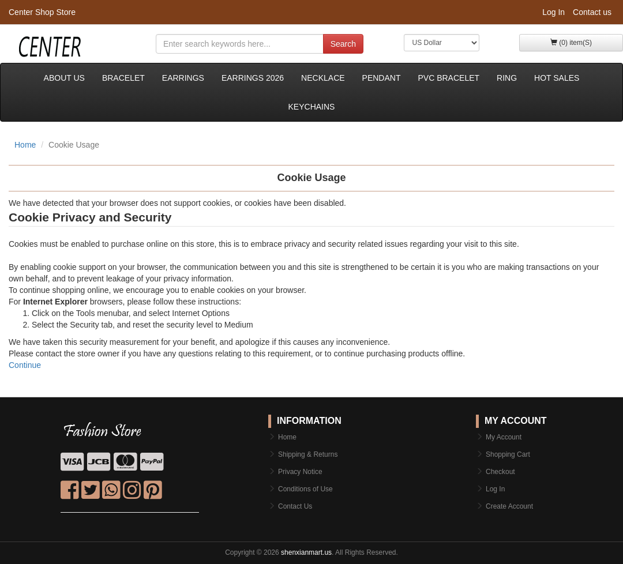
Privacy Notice (300, 472)
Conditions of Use (305, 489)
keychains (311, 106)
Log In (553, 12)
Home (25, 144)
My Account (503, 437)
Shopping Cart (508, 454)
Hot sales (556, 77)
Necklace (322, 77)
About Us (64, 77)
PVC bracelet (448, 77)
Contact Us (295, 506)
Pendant (381, 77)
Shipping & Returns (307, 454)
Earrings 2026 (253, 77)
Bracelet (123, 77)
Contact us (592, 12)
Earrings (183, 77)
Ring (507, 77)
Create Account (509, 506)
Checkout (500, 472)
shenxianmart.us (306, 552)
